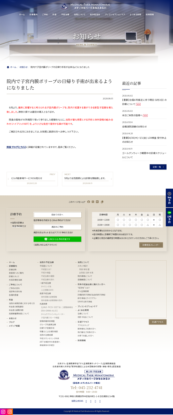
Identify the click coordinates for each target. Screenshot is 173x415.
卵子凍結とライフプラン (87, 298)
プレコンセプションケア (87, 306)
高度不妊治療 (45, 294)
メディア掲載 (14, 326)
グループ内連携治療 (48, 325)
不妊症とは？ (46, 269)
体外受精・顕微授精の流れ (52, 300)
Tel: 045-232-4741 (86, 388)
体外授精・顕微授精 (49, 297)
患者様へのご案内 (16, 273)
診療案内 (13, 266)
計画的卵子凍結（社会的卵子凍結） (92, 295)
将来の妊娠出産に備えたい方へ (91, 284)
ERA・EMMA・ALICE (49, 311)
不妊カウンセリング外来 (49, 339)
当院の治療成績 (46, 335)
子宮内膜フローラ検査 (50, 318)
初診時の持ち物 (15, 292)
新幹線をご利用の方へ (87, 329)
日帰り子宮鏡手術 (47, 328)
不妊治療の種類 (47, 276)
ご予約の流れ (14, 288)
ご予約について (15, 285)
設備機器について (85, 280)
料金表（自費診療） (16, 310)
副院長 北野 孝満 (86, 273)
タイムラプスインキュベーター (53, 314)
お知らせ (12, 318)
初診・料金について (85, 317)
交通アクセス (83, 322)
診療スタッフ (14, 277)
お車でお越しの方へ (86, 336)
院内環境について (85, 276)
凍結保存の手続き (47, 345)
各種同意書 (13, 295)
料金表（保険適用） (16, 307)
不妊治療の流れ (47, 280)
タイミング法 (46, 287)
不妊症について (46, 266)
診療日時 (12, 270)
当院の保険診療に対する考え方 (22, 304)
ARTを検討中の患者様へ (50, 342)
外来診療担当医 (15, 280)
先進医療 (43, 304)
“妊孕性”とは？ (84, 288)
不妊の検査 (45, 273)
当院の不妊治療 (47, 262)
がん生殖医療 (83, 292)
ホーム (12, 262)
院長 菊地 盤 (84, 269)
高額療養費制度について (19, 314)
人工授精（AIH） (47, 290)
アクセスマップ (83, 326)
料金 (11, 300)
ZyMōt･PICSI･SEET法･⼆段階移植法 (57, 307)
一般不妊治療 (45, 283)
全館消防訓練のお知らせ (134, 126)
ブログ (12, 322)
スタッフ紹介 (83, 266)
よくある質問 (83, 310)
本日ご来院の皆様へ (132, 115)
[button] (158, 167)
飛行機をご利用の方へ (87, 332)
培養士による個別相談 (49, 332)
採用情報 (82, 340)
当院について (83, 262)
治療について (83, 314)
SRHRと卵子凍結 (85, 302)
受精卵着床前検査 (47, 321)
